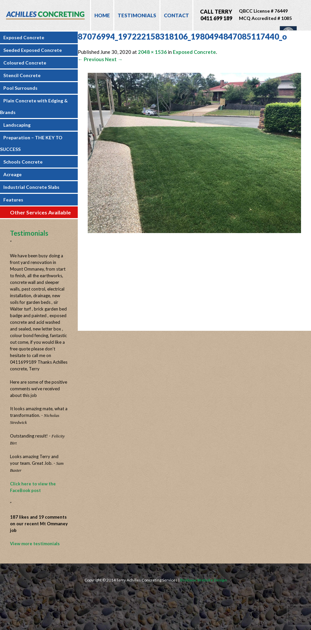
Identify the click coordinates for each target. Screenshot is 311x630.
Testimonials (137, 15)
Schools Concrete (23, 162)
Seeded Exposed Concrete (32, 50)
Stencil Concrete (22, 75)
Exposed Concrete (23, 37)
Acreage (12, 174)
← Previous (91, 59)
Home (102, 15)
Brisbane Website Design (203, 579)
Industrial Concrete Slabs (31, 187)
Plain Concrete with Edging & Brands (34, 106)
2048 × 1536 (152, 52)
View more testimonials (35, 543)
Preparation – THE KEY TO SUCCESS (31, 143)
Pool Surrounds (20, 88)
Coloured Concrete (24, 62)
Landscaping (17, 125)
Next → (114, 59)
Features (13, 199)
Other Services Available (40, 212)
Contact (176, 15)
